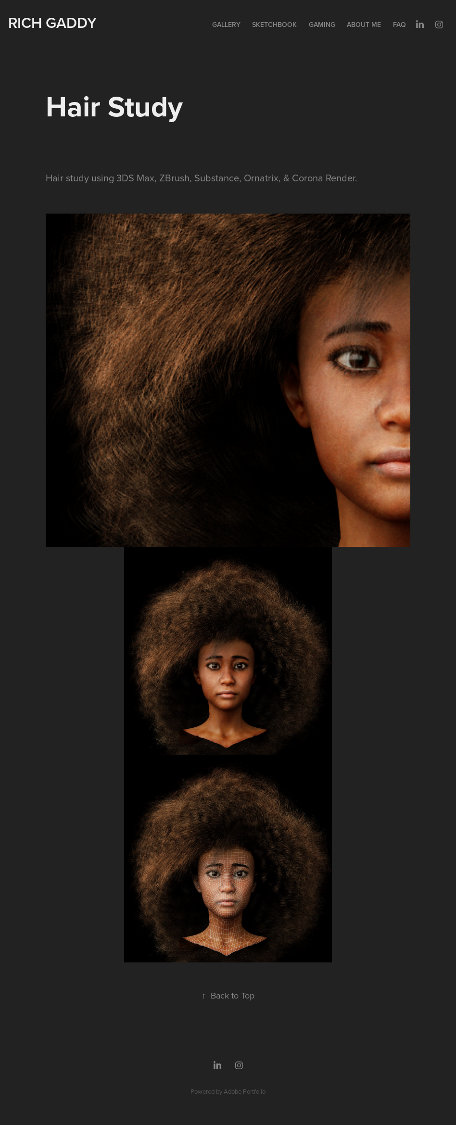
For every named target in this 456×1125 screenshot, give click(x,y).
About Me (364, 24)
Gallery (226, 24)
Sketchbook (274, 24)
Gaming (322, 24)
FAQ (399, 24)
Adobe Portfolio (245, 1091)
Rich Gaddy (52, 22)
